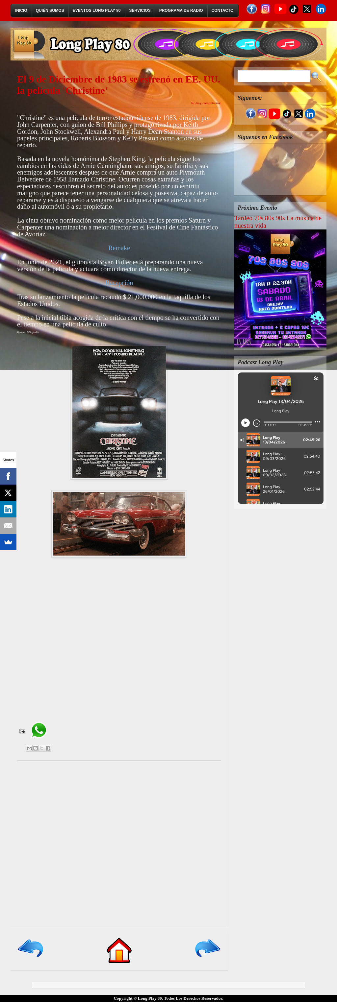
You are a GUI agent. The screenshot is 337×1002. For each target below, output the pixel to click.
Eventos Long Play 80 (97, 10)
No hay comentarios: (206, 103)
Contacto (223, 10)
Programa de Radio (181, 10)
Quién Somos (50, 10)
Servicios (140, 10)
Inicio (21, 10)
